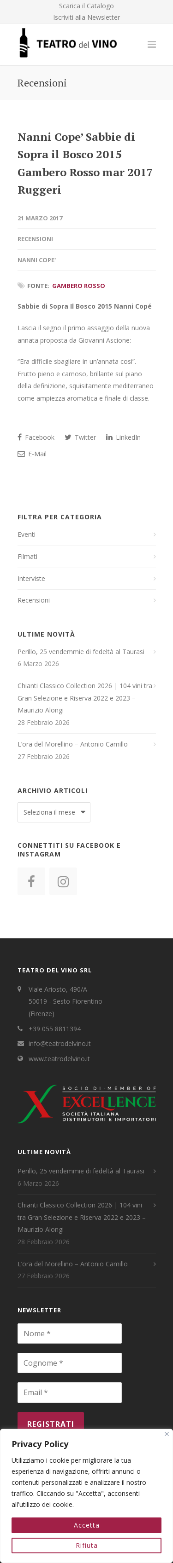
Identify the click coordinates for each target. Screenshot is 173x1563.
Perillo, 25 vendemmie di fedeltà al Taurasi (81, 651)
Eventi (27, 534)
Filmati (27, 556)
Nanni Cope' (37, 260)
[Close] (167, 1434)
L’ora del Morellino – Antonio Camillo (73, 744)
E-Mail (32, 453)
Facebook (36, 437)
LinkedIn (123, 437)
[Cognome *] (70, 1363)
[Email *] (70, 1392)
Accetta (87, 1525)
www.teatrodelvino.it (59, 1058)
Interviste (31, 578)
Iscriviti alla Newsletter (86, 17)
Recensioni (35, 239)
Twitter (80, 437)
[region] (86, 1496)
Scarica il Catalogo (86, 6)
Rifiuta (87, 1545)
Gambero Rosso (78, 286)
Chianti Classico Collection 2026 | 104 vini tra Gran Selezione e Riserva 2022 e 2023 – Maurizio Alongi (85, 697)
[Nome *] (70, 1333)
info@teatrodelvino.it (60, 1043)
